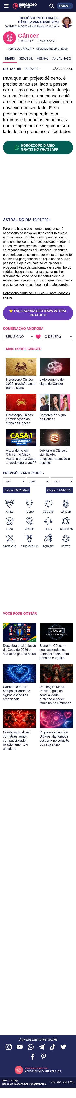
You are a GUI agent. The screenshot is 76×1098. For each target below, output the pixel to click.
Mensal (43, 58)
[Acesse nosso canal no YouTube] (19, 1047)
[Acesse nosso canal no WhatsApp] (30, 1047)
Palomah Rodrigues (46, 26)
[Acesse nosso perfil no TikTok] (52, 1047)
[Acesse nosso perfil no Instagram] (8, 1047)
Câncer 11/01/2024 (59, 490)
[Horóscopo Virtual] (22, 6)
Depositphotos (37, 1084)
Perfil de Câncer (19, 48)
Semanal (26, 58)
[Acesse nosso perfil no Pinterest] (43, 1057)
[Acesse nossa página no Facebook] (32, 1057)
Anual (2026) (61, 58)
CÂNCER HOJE (63, 69)
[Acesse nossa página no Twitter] (63, 1047)
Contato (56, 1082)
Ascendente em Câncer (52, 48)
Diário (10, 58)
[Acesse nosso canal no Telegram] (41, 1047)
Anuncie (68, 1082)
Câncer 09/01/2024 (17, 490)
